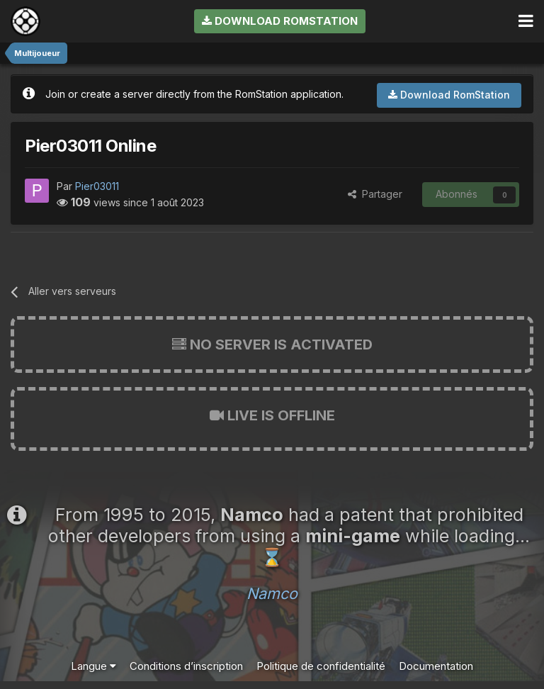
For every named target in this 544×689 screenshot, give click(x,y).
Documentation (436, 666)
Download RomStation (280, 21)
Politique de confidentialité (320, 666)
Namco (272, 593)
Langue (93, 666)
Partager (375, 194)
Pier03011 (97, 186)
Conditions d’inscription (186, 666)
